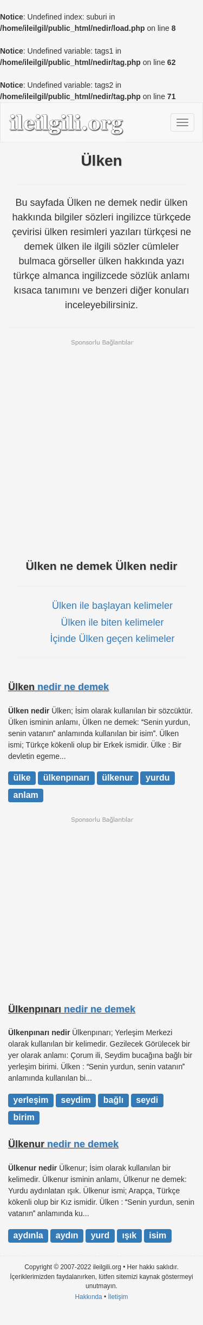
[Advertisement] (101, 448)
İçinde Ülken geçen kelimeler (112, 638)
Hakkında (88, 1297)
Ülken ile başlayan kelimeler (112, 605)
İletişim (118, 1297)
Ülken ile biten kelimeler (112, 622)
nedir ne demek (73, 686)
